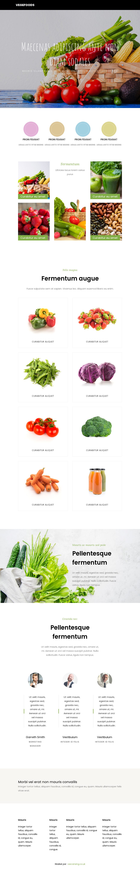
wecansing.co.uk (76, 862)
